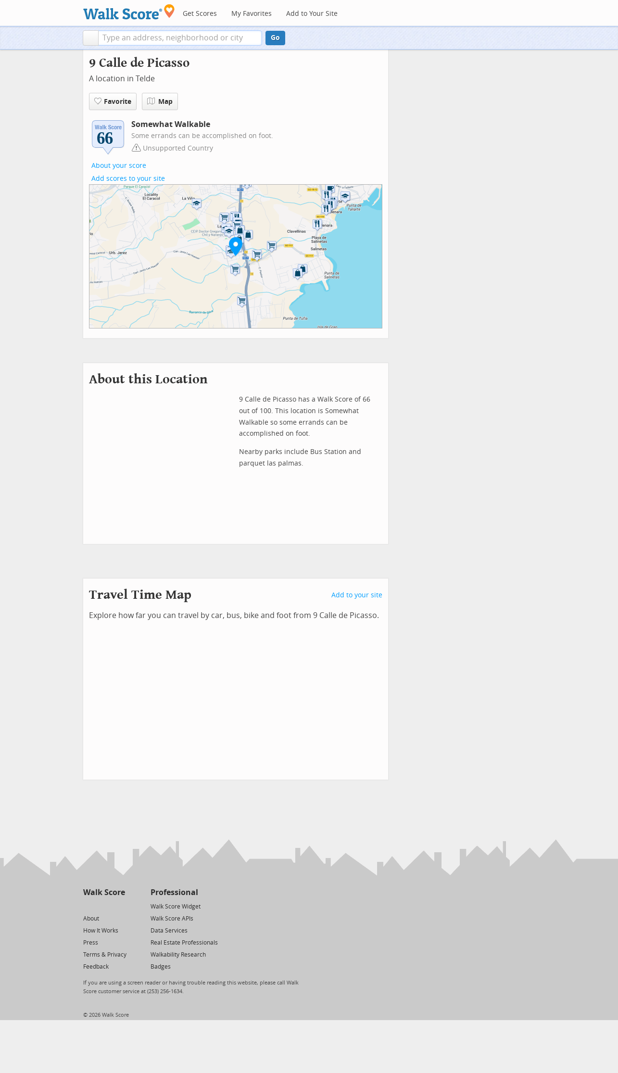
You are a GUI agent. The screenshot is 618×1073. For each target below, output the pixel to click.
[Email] (118, 905)
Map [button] (160, 101)
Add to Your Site (312, 14)
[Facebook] (103, 905)
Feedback (96, 966)
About (91, 918)
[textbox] (180, 38)
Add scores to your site (128, 179)
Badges (161, 966)
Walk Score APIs (172, 918)
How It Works (100, 930)
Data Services (169, 930)
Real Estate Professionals (184, 942)
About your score (118, 166)
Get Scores (200, 14)
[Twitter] (88, 905)
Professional (174, 892)
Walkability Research (178, 954)
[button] (91, 38)
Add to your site (356, 595)
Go (275, 38)
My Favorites (251, 14)
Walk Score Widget (176, 906)
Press (90, 942)
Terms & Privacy (104, 954)
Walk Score (104, 892)
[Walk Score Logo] (129, 12)
